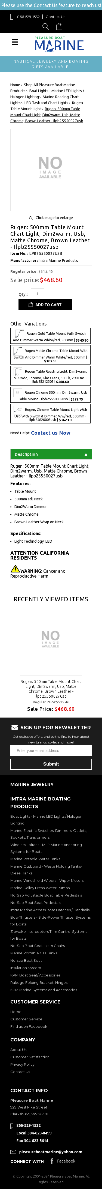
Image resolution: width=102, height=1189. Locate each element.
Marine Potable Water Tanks (35, 859)
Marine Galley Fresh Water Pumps (40, 888)
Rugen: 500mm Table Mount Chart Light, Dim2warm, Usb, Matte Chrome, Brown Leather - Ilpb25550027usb (51, 688)
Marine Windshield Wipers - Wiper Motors (47, 880)
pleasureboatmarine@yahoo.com (50, 1151)
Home (15, 1011)
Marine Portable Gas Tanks (33, 953)
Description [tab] (51, 454)
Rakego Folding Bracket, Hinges (38, 982)
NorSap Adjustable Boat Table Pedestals (46, 895)
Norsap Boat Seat (26, 960)
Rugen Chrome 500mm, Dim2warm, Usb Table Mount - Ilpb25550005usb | (50, 395)
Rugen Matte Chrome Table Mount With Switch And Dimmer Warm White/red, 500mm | (50, 355)
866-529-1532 (28, 16)
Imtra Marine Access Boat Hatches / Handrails (49, 910)
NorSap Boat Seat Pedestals (35, 902)
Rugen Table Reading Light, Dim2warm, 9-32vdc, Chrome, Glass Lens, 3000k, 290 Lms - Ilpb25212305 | (50, 376)
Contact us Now (50, 432)
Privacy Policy (22, 1064)
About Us (18, 1049)
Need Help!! (20, 433)
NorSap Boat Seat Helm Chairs (37, 945)
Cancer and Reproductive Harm (38, 573)
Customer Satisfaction (30, 1057)
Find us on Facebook (28, 1026)
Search (46, 26)
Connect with (27, 1161)
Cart (60, 26)
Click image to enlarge (54, 218)
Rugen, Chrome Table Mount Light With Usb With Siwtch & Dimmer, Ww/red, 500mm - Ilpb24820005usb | (50, 414)
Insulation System (25, 968)
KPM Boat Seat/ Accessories (35, 975)
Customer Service (26, 1019)
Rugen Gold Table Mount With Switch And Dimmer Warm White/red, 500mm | (50, 336)
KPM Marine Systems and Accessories (43, 990)
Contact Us (55, 16)
